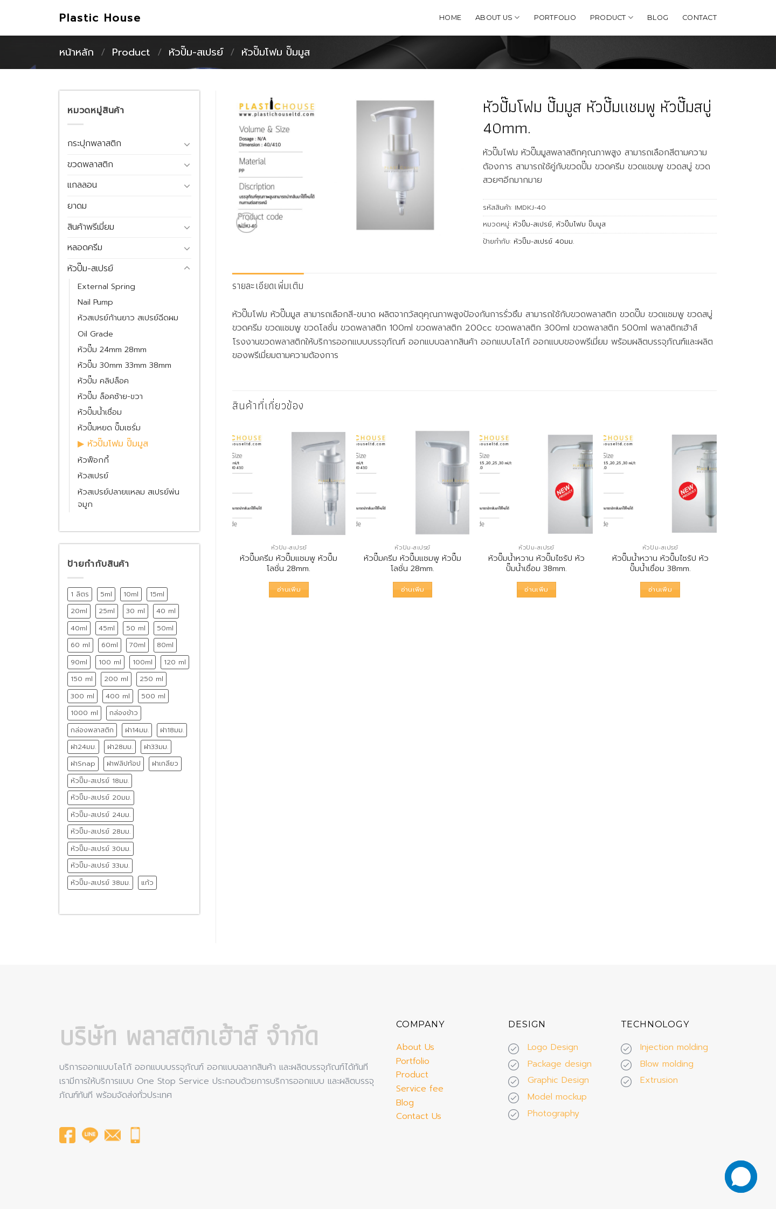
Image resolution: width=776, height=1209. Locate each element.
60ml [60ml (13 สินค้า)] (109, 645)
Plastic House (100, 17)
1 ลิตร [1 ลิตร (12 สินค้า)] (80, 594)
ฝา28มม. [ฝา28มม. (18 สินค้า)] (120, 746)
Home (450, 17)
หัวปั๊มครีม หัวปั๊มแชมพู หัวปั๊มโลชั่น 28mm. (288, 563)
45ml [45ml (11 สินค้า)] (107, 628)
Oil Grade (95, 334)
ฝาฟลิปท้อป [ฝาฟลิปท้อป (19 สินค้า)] (124, 763)
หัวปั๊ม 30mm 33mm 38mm (124, 365)
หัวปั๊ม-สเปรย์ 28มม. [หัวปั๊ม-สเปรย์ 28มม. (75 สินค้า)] (100, 831)
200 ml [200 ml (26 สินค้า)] (116, 679)
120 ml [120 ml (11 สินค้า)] (175, 662)
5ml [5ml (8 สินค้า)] (106, 594)
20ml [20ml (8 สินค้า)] (79, 611)
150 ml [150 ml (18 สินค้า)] (82, 679)
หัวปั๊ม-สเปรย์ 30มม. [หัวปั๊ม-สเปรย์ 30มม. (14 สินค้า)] (100, 848)
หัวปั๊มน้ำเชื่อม (100, 412)
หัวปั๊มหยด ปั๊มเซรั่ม (109, 428)
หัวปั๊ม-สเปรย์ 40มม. (544, 241)
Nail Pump (95, 302)
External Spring (106, 286)
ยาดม (77, 206)
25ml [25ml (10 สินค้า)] (107, 611)
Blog (657, 17)
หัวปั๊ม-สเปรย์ (196, 52)
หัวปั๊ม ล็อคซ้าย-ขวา (110, 396)
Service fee (420, 1088)
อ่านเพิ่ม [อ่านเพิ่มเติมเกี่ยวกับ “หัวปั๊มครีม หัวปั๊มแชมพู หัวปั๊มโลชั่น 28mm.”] (289, 589)
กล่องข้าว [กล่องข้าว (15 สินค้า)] (123, 712)
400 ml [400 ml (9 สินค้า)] (118, 696)
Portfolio (555, 17)
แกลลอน (82, 184)
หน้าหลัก (76, 52)
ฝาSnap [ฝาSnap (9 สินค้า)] (83, 763)
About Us (497, 17)
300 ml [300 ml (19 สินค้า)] (82, 696)
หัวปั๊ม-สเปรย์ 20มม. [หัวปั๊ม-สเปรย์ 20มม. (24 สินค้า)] (101, 797)
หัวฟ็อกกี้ (93, 460)
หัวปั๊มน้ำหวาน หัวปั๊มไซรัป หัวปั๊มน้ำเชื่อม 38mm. (536, 563)
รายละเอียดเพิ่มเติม (267, 285)
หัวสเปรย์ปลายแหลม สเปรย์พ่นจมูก (128, 498)
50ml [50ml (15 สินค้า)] (165, 628)
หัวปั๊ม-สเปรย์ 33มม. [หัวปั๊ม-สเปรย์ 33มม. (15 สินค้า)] (100, 865)
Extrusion (659, 1080)
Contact (699, 17)
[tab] (267, 286)
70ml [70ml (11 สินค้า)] (137, 645)
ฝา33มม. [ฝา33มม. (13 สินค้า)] (156, 746)
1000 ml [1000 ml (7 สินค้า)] (84, 712)
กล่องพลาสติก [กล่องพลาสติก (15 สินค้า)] (92, 730)
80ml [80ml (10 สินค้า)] (165, 645)
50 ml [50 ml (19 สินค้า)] (136, 628)
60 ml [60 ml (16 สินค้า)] (80, 645)
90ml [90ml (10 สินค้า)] (79, 662)
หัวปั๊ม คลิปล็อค (103, 381)
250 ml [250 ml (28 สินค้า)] (151, 679)
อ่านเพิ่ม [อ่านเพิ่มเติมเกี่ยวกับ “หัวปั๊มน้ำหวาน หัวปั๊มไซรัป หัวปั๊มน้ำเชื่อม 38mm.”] (536, 589)
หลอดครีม (84, 247)
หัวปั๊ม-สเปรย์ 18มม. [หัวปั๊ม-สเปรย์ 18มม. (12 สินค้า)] (100, 780)
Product (611, 17)
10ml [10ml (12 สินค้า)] (130, 594)
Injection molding (674, 1047)
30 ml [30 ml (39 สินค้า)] (135, 611)
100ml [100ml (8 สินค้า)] (143, 662)
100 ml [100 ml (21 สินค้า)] (110, 662)
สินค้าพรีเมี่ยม (90, 227)
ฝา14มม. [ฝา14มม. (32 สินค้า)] (137, 730)
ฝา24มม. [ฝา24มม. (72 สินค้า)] (83, 746)
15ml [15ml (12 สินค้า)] (157, 594)
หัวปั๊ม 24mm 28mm (112, 349)
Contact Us (418, 1116)
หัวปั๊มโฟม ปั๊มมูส (275, 52)
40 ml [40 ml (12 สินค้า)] (166, 611)
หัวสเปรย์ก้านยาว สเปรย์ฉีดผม (128, 318)
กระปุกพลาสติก (94, 143)
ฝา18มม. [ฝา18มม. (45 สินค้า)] (172, 730)
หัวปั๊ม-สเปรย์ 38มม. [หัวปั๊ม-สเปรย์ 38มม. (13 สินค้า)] (100, 882)
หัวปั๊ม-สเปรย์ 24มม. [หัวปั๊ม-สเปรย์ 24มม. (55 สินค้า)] (100, 814)
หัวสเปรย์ (93, 476)
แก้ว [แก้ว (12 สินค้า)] (147, 882)
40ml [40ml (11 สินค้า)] (79, 628)
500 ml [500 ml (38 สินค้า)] (153, 696)
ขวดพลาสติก (90, 164)
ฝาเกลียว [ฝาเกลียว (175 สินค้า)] (165, 763)
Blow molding (667, 1063)
